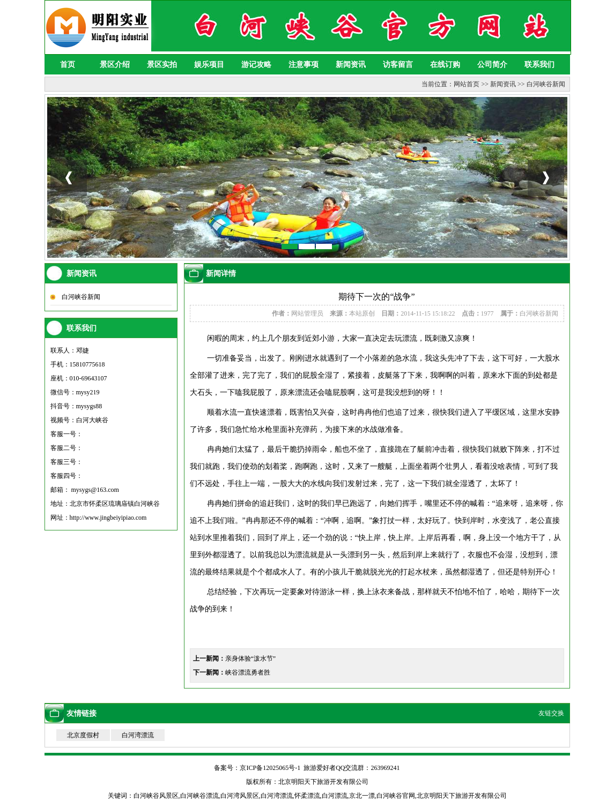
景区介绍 (115, 65)
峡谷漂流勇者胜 (247, 672)
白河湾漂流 (138, 735)
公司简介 (492, 65)
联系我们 (539, 65)
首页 (67, 65)
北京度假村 (83, 735)
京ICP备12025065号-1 (270, 768)
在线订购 (445, 65)
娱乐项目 (209, 65)
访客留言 (398, 65)
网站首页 (466, 84)
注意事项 (303, 65)
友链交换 (551, 713)
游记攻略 (256, 65)
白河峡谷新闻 (546, 84)
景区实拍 (162, 65)
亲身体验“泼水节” (250, 658)
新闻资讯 (351, 65)
